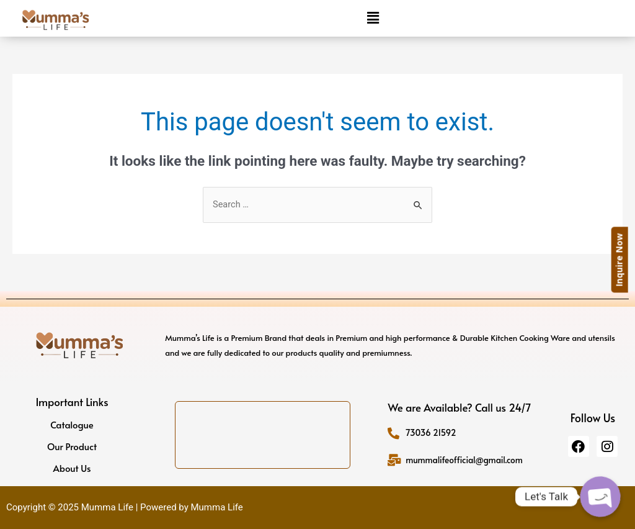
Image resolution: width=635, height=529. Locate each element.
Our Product (72, 446)
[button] (372, 18)
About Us (72, 468)
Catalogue (72, 425)
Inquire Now (626, 260)
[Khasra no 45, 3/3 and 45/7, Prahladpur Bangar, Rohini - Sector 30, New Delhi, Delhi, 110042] (262, 435)
